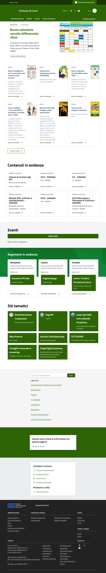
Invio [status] (71, 375)
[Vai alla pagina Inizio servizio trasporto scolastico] (78, 142)
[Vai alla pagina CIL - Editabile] (79, 186)
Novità (29, 18)
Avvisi (79, 523)
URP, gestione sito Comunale (17, 557)
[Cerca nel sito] (95, 11)
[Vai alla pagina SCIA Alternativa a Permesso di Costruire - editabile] (79, 212)
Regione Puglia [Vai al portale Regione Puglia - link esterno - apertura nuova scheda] (13, 2)
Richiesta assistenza (49, 559)
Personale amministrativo (16, 528)
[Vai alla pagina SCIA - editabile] (48, 212)
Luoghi (79, 534)
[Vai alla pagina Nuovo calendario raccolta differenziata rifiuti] (78, 96)
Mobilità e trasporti (60, 520)
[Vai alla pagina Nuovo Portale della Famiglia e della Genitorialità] (46, 142)
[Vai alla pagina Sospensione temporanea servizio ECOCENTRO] (46, 96)
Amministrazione (17, 18)
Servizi (37, 18)
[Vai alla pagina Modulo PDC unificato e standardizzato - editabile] (16, 212)
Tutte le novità (16, 151)
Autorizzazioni (35, 520)
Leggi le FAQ (47, 546)
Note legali (63, 553)
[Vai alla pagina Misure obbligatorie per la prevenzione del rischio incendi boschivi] (15, 96)
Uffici (9, 523)
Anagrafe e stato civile (38, 518)
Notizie (79, 518)
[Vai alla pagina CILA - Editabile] (48, 186)
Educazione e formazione (62, 518)
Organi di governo (13, 518)
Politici (10, 525)
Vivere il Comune (49, 18)
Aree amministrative (14, 520)
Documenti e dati (13, 531)
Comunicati (81, 520)
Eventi (79, 536)
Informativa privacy (66, 551)
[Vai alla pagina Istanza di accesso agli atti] (16, 186)
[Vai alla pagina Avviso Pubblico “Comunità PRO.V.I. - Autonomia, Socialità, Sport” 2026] (15, 142)
